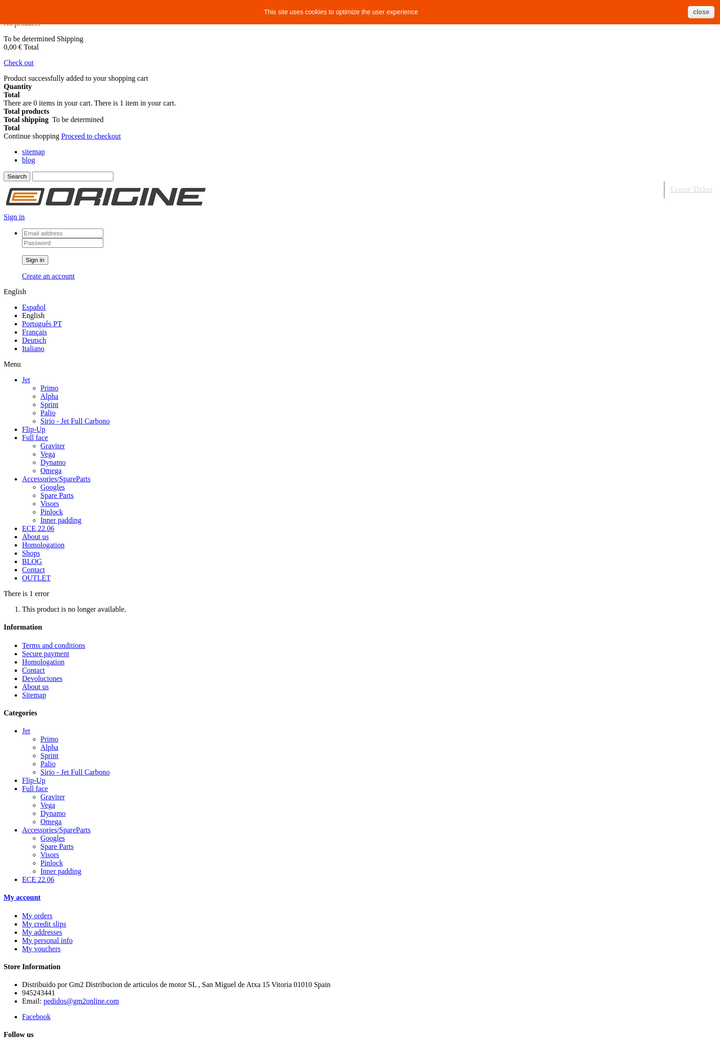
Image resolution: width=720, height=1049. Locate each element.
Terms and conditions (53, 645)
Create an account (48, 276)
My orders (37, 916)
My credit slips (44, 924)
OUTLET (36, 578)
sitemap (33, 152)
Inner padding (60, 520)
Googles (52, 487)
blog (28, 160)
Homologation (43, 545)
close (701, 12)
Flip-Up (33, 429)
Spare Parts (56, 495)
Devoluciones (42, 678)
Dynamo (53, 462)
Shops (31, 553)
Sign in (14, 217)
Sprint (49, 404)
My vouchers (41, 949)
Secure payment (45, 654)
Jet (26, 380)
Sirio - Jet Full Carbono (75, 421)
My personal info (47, 940)
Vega (47, 454)
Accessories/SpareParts (56, 479)
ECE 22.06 (38, 528)
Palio (48, 413)
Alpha (49, 396)
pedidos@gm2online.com (81, 1001)
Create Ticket (690, 189)
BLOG (32, 561)
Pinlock (51, 512)
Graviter (52, 446)
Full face (35, 437)
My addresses (42, 932)
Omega (51, 470)
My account (22, 897)
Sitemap (34, 695)
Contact (33, 570)
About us (35, 537)
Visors (49, 504)
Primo (49, 388)
